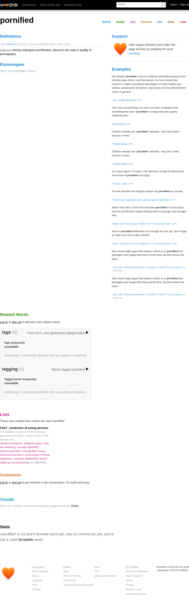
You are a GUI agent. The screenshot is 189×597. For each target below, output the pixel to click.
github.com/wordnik (105, 575)
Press (35, 575)
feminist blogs (119, 124)
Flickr (74, 506)
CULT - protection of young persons (24, 427)
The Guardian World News (125, 100)
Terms (129, 580)
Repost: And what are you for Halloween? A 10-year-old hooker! (142, 224)
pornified (134, 53)
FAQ (34, 584)
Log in (4, 322)
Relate (120, 21)
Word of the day (50, 5)
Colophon (37, 580)
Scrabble (25, 539)
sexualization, (31, 451)
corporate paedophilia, (26, 458)
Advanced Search (136, 593)
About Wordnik (40, 571)
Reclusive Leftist (120, 184)
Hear (171, 21)
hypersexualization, (11, 451)
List (132, 21)
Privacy (130, 584)
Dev (97, 567)
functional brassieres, (12, 454)
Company (38, 567)
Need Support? (134, 575)
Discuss (146, 21)
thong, (42, 451)
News (66, 567)
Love (183, 21)
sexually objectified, (28, 447)
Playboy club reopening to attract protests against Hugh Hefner (141, 200)
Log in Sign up (179, 4)
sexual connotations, (12, 443)
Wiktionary (11, 44)
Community (29, 5)
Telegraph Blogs (120, 144)
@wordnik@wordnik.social (78, 584)
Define (106, 21)
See (159, 21)
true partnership (20, 462)
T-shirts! (36, 589)
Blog (66, 571)
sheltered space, (34, 443)
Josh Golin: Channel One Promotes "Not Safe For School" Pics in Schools (146, 267)
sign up (16, 322)
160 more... (41, 462)
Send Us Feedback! (137, 571)
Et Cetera (132, 567)
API (97, 571)
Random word (73, 5)
